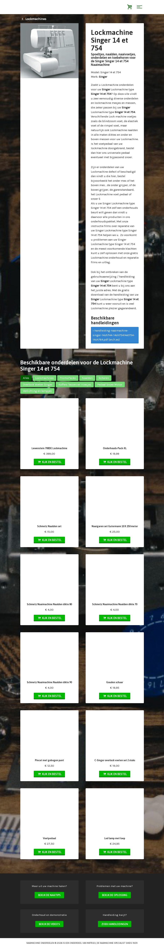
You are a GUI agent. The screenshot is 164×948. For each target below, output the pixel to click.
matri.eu (91, 943)
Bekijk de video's (49, 924)
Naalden (87, 378)
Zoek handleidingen (115, 924)
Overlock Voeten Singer (37, 384)
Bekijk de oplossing (114, 895)
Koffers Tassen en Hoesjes (74, 384)
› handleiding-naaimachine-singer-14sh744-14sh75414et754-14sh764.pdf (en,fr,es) (114, 335)
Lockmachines (33, 19)
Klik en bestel (49, 461)
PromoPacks (68, 378)
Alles (26, 378)
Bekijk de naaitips (49, 895)
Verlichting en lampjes (37, 391)
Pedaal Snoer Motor (109, 384)
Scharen (104, 378)
